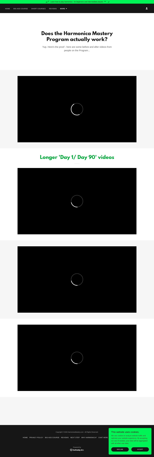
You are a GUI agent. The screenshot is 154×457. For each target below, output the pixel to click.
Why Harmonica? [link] (89, 437)
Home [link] (7, 9)
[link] (77, 450)
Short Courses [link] (38, 9)
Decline (120, 449)
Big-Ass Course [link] (20, 9)
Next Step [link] (75, 437)
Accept (140, 449)
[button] (63, 8)
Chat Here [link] (103, 437)
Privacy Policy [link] (36, 437)
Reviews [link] (53, 9)
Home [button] (25, 437)
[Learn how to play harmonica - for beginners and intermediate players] (77, 1)
